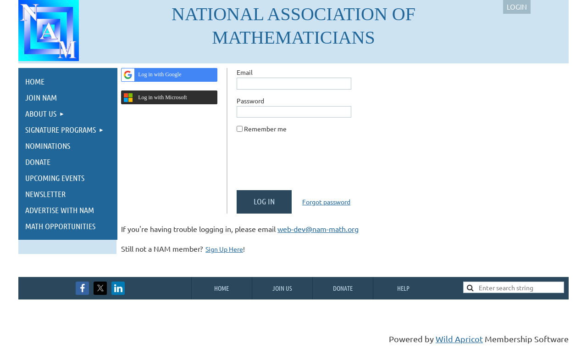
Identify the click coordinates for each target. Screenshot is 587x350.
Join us (282, 288)
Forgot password (326, 202)
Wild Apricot (459, 339)
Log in (517, 7)
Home (221, 288)
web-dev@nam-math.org (318, 228)
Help (403, 288)
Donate (343, 288)
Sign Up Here (224, 249)
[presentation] (306, 165)
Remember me (265, 128)
